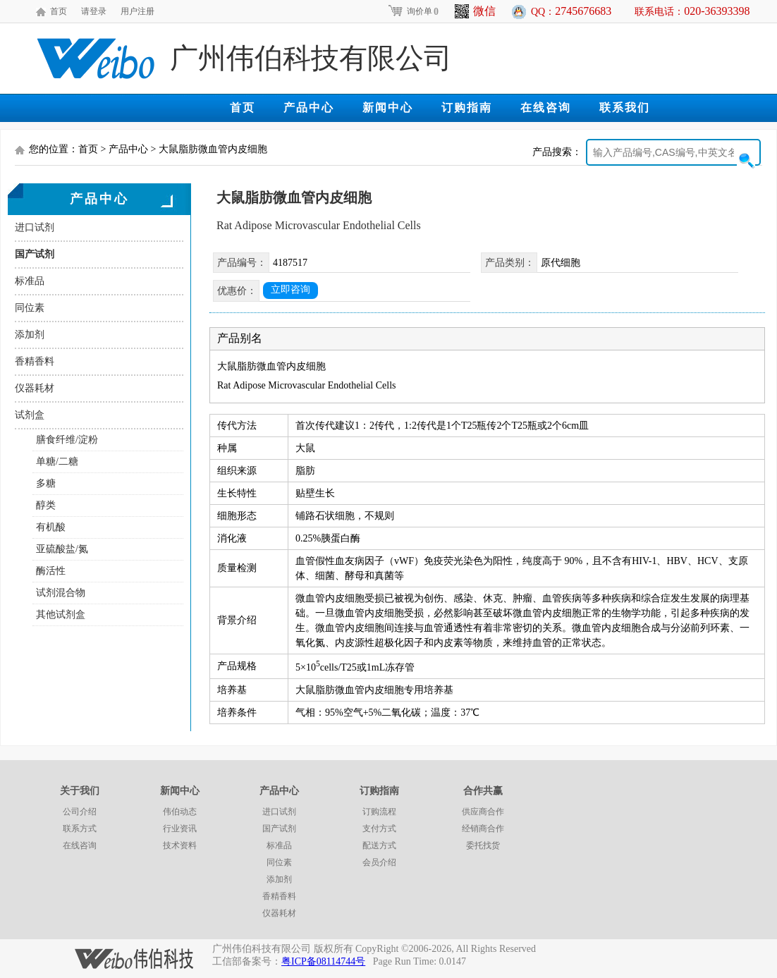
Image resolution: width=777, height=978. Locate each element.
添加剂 (29, 334)
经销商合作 (483, 828)
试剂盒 (29, 415)
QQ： (571, 11)
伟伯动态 (180, 812)
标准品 (29, 281)
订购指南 (466, 108)
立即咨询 (290, 289)
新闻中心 (387, 108)
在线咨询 (545, 108)
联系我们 (624, 108)
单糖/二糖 (57, 461)
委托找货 (483, 845)
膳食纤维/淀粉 (67, 439)
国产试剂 (34, 254)
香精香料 (34, 361)
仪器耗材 (34, 388)
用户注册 (137, 11)
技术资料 (180, 845)
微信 (475, 11)
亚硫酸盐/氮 (62, 549)
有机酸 (51, 527)
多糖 (46, 483)
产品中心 (308, 108)
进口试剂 (34, 227)
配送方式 (379, 845)
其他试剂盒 (60, 614)
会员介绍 (379, 862)
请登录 (93, 11)
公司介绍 (80, 812)
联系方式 (80, 828)
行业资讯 (180, 828)
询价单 (413, 11)
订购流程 (379, 812)
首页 (58, 11)
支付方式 (379, 828)
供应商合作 (483, 812)
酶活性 (51, 571)
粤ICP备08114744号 (323, 961)
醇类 (46, 505)
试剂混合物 (60, 592)
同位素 (29, 307)
